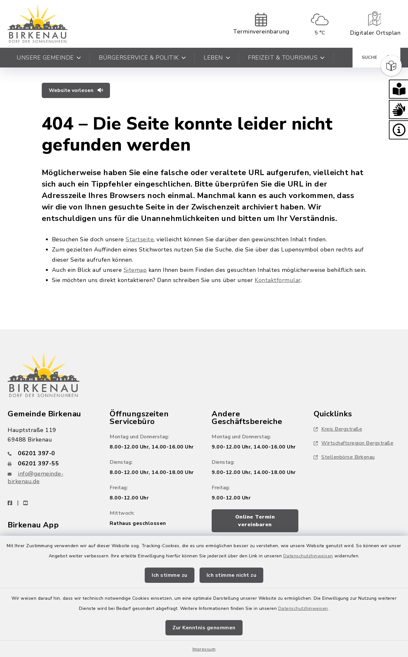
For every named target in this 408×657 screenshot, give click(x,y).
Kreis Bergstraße (338, 429)
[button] (398, 89)
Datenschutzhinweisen (308, 556)
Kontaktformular (278, 280)
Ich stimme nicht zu (232, 575)
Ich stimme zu (169, 575)
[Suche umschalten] (376, 57)
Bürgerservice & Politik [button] (142, 57)
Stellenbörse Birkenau (344, 457)
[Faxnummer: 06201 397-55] (51, 463)
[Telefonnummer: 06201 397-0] (51, 453)
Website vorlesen (76, 90)
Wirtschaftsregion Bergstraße (353, 443)
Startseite (140, 239)
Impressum (204, 649)
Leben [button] (217, 57)
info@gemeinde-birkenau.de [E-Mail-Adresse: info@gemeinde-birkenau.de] (35, 477)
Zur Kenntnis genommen (204, 627)
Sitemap (135, 270)
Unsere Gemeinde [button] (49, 57)
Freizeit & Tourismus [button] (286, 57)
